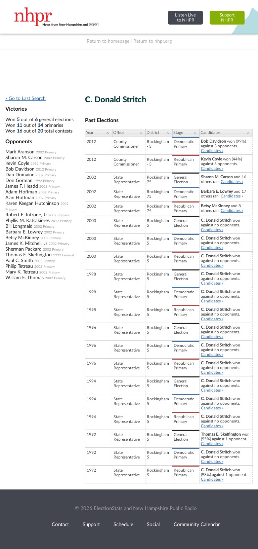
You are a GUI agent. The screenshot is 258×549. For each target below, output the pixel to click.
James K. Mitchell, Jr (26, 243)
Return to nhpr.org (152, 41)
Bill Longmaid (19, 226)
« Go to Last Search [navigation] (25, 98)
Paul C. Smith (19, 260)
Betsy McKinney (22, 237)
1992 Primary (44, 181)
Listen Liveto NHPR (185, 17)
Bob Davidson (20, 169)
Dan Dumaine (19, 175)
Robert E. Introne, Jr (26, 215)
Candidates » (212, 151)
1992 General (63, 255)
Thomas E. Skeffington (28, 255)
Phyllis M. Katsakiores (27, 220)
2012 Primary (41, 164)
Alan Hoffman (19, 197)
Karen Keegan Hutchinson (32, 203)
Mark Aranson (20, 152)
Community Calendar (197, 524)
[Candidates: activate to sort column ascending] (226, 133)
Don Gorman (19, 180)
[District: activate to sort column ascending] (158, 133)
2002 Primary (46, 152)
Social (153, 524)
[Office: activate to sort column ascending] (128, 133)
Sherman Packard (23, 249)
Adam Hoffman (21, 192)
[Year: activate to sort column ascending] (98, 133)
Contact (60, 524)
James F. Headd (21, 186)
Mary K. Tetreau (21, 272)
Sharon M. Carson (24, 157)
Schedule (123, 524)
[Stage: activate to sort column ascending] (186, 133)
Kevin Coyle (17, 163)
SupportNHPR (227, 17)
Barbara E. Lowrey (24, 232)
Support (91, 524)
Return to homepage (108, 41)
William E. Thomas (24, 278)
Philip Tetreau (19, 266)
